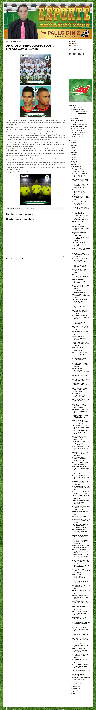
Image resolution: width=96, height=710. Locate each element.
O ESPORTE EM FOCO (77, 107)
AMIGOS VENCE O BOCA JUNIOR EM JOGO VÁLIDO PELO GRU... (80, 427)
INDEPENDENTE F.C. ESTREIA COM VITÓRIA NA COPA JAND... (80, 228)
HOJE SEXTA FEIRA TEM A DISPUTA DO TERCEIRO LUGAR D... (80, 454)
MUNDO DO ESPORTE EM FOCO (80, 126)
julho (74, 693)
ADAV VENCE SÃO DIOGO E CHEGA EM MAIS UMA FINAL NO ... (80, 400)
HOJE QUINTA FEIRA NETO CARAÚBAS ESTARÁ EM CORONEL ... (80, 482)
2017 (72, 164)
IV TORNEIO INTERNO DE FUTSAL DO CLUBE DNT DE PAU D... (81, 661)
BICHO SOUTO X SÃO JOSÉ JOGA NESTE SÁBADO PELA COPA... (80, 666)
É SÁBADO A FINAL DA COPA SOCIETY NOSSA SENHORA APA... (81, 488)
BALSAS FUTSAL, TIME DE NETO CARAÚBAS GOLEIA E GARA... (81, 296)
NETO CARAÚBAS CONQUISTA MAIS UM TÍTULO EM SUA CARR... (80, 265)
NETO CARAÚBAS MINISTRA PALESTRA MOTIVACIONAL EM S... (80, 468)
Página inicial (35, 256)
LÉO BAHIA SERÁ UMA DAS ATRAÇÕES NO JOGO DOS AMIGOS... (80, 317)
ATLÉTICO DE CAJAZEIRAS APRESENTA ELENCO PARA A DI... (81, 640)
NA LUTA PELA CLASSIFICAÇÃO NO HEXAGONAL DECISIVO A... (80, 576)
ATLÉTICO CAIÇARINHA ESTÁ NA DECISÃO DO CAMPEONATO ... (81, 301)
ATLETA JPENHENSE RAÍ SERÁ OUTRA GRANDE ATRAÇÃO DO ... (79, 312)
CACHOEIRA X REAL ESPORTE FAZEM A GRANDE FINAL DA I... (79, 223)
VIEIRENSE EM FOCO (77, 122)
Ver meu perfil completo (75, 45)
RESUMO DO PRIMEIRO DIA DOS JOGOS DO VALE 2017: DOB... (81, 306)
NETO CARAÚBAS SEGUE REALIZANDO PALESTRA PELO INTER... (80, 608)
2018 (72, 162)
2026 (72, 143)
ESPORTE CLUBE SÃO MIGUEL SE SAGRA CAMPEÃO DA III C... (78, 395)
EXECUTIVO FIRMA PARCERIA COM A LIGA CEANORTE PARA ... (81, 679)
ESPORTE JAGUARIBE (77, 109)
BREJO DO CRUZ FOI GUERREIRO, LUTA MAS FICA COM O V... (80, 650)
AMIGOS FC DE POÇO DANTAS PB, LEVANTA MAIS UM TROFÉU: (81, 571)
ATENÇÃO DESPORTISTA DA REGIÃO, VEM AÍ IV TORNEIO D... (80, 502)
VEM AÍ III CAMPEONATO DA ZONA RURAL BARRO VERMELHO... (80, 497)
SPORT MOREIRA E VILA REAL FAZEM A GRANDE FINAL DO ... (80, 338)
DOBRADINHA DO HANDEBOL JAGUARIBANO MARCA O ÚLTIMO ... (81, 249)
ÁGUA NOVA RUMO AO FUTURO (80, 112)
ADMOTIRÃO (74, 118)
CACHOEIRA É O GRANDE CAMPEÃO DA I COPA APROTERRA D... (80, 175)
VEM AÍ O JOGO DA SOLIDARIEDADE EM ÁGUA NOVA (80, 385)
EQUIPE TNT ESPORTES (78, 136)
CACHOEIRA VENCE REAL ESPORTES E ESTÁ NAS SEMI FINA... (80, 551)
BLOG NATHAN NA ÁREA (78, 120)
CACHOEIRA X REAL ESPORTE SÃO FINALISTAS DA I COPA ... (80, 276)
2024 (72, 147)
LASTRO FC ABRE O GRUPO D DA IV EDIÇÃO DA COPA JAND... (80, 271)
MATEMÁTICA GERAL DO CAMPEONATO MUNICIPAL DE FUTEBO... (80, 255)
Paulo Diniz (74, 43)
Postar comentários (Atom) (18, 259)
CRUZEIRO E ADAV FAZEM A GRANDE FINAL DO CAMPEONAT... (80, 322)
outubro (75, 686)
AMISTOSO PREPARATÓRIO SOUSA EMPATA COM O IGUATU (80, 287)
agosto (75, 691)
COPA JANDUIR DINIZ (77, 130)
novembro (75, 684)
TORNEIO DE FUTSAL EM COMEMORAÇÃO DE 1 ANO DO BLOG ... (80, 645)
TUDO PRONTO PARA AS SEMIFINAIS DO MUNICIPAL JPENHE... (80, 344)
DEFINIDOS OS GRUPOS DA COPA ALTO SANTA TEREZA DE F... (80, 180)
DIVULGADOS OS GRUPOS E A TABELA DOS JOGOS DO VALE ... (80, 333)
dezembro (75, 166)
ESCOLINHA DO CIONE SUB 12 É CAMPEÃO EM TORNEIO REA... (80, 390)
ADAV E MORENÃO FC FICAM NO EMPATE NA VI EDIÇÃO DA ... (81, 556)
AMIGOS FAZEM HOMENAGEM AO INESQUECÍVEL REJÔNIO (80, 214)
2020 (72, 157)
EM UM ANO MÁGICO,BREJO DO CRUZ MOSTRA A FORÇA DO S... (80, 613)
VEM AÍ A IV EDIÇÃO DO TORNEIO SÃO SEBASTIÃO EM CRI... (80, 477)
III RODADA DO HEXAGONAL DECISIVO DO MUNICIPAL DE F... (80, 448)
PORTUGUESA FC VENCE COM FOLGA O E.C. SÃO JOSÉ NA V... (80, 597)
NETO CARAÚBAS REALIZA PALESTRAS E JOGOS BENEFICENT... (80, 536)
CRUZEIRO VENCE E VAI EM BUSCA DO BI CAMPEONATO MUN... (80, 416)
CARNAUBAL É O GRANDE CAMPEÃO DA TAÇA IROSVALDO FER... (80, 203)
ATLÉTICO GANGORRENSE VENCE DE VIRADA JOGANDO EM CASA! (80, 526)
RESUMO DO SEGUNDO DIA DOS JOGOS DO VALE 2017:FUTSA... (80, 281)
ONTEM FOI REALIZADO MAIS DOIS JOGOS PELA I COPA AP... (81, 592)
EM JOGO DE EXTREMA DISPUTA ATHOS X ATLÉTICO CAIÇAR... (79, 360)
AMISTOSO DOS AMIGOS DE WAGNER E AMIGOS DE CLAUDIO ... (80, 239)
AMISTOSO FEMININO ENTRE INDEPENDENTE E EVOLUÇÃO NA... (81, 508)
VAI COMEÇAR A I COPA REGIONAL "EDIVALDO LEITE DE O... (79, 531)
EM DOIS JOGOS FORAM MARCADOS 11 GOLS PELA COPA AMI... (80, 365)
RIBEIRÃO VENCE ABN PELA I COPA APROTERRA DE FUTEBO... (81, 587)
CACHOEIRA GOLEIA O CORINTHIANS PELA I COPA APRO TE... (81, 629)
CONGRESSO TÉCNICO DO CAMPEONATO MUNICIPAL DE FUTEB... (80, 208)
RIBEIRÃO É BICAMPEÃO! (79, 516)
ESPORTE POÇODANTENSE (79, 124)
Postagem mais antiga (58, 256)
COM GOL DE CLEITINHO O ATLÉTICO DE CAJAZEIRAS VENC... (80, 432)
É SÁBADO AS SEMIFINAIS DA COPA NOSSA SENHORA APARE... (81, 634)
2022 (72, 152)
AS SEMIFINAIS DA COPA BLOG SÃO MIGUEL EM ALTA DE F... (79, 619)
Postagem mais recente (12, 256)
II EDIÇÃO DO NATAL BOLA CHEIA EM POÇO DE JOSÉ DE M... (80, 603)
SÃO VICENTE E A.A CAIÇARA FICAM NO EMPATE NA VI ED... (81, 411)
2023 (72, 150)
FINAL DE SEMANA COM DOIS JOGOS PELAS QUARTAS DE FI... (81, 521)
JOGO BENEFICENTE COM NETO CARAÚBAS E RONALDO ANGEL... (80, 186)
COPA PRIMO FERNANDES (78, 132)
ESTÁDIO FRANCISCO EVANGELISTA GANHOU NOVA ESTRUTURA (79, 459)
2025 (72, 145)
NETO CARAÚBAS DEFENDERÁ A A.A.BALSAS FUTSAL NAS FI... (80, 349)
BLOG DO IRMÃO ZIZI (77, 116)
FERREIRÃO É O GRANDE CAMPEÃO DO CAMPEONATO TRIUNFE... (80, 260)
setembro (75, 688)
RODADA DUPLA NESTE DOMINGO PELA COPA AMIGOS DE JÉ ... (79, 438)
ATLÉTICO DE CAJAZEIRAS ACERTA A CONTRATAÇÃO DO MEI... (80, 328)
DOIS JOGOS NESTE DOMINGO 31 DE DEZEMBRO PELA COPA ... (80, 170)
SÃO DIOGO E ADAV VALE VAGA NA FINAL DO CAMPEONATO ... (79, 443)
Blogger (56, 703)
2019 (72, 159)
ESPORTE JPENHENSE (77, 134)
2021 (72, 154)
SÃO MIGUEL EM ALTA (77, 128)
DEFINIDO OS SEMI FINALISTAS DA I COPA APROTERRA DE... (79, 406)
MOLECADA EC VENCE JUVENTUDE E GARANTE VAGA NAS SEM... (80, 422)
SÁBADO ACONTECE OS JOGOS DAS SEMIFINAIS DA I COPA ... (81, 354)
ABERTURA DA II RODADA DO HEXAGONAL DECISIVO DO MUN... (81, 624)
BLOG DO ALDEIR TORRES (78, 114)
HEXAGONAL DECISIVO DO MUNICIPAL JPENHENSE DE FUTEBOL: (81, 513)
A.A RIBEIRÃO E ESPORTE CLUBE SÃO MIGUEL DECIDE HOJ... (80, 542)
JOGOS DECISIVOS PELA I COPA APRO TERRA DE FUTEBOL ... (80, 656)
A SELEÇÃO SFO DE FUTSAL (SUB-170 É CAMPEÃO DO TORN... (80, 562)
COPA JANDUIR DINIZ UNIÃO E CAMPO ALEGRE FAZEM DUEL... (80, 198)
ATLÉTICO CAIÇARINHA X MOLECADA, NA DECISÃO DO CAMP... (80, 244)
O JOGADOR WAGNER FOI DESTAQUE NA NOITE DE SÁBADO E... (80, 581)
